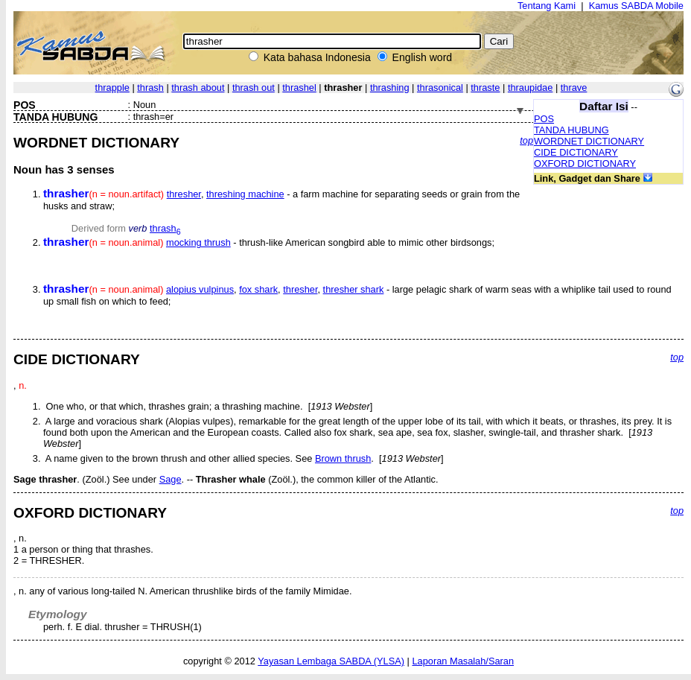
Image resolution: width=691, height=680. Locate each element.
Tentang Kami (547, 5)
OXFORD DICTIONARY (585, 163)
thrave (574, 87)
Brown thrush (343, 458)
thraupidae (530, 87)
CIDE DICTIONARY (576, 152)
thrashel (299, 87)
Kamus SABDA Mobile (636, 5)
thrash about (197, 87)
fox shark (258, 289)
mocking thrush (198, 242)
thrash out (253, 87)
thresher (184, 194)
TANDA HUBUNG (571, 130)
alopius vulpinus (200, 289)
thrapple (112, 87)
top (526, 140)
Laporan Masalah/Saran (463, 661)
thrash (150, 87)
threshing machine (245, 194)
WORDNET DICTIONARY (589, 141)
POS (544, 118)
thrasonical (440, 87)
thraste (485, 87)
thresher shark (353, 289)
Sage (170, 479)
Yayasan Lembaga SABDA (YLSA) (331, 661)
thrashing (390, 87)
